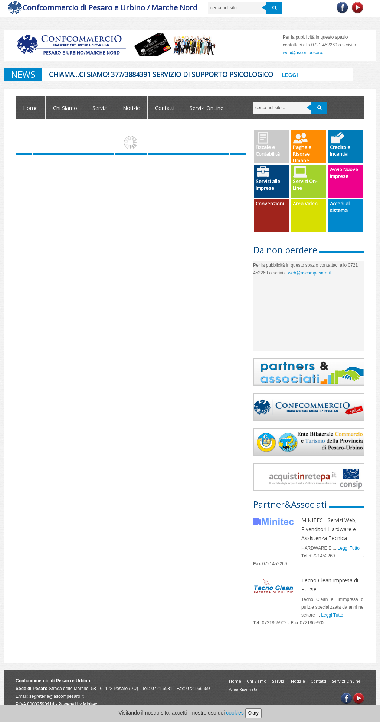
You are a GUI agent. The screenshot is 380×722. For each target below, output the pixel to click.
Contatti (164, 107)
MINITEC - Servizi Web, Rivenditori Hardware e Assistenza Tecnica (329, 529)
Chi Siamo (65, 107)
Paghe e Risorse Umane (302, 147)
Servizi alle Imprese (268, 178)
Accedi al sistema (340, 207)
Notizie (131, 107)
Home (30, 107)
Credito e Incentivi (340, 144)
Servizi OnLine (206, 107)
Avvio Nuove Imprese (344, 172)
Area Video (305, 203)
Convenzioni (270, 203)
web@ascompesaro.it (309, 273)
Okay (253, 713)
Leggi (290, 75)
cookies (234, 713)
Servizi (100, 107)
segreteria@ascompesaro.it (56, 696)
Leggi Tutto (349, 548)
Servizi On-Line (305, 178)
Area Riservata (243, 689)
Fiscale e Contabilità (268, 144)
